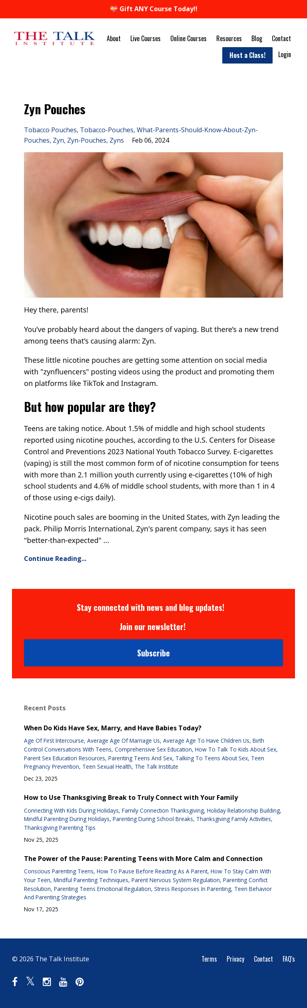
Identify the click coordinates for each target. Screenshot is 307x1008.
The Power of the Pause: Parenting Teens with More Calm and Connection (143, 858)
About (114, 38)
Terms (209, 959)
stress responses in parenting (192, 889)
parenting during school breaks (153, 819)
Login (284, 54)
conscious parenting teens (59, 871)
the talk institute (156, 766)
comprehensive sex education (153, 749)
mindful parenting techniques (91, 880)
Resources (229, 38)
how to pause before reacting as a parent (152, 871)
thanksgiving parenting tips (60, 827)
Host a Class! (247, 55)
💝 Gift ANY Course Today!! (153, 8)
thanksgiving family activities (233, 819)
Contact (281, 38)
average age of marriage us (123, 740)
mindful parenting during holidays (67, 819)
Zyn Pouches (54, 109)
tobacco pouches (50, 129)
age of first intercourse (54, 740)
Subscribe (153, 653)
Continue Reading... (55, 558)
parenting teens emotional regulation (102, 889)
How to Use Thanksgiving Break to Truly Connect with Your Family (131, 797)
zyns (117, 140)
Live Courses (145, 38)
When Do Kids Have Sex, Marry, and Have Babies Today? (112, 728)
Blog (256, 38)
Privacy (235, 959)
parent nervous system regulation (176, 880)
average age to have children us (206, 740)
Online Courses (188, 38)
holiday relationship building (243, 810)
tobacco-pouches (107, 129)
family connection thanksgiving (163, 810)
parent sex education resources (64, 758)
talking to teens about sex (211, 758)
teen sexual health (107, 766)
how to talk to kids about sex (235, 749)
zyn (58, 140)
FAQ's (289, 959)
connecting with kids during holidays (71, 810)
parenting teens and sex (140, 758)
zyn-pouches (86, 140)
